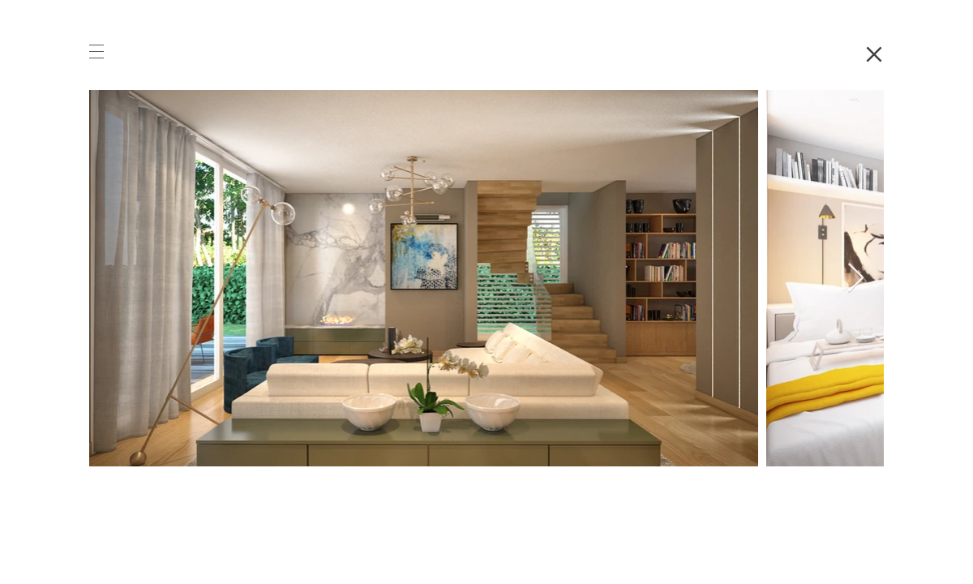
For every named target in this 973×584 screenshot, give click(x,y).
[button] (96, 51)
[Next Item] (856, 278)
